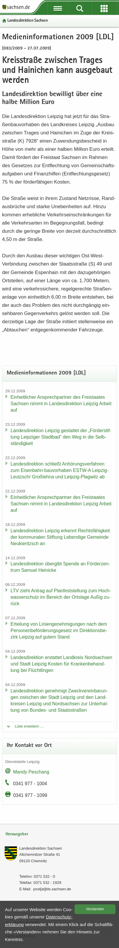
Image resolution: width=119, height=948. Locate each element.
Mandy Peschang (31, 771)
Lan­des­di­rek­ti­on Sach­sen (27, 20)
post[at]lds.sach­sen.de (52, 889)
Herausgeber (17, 834)
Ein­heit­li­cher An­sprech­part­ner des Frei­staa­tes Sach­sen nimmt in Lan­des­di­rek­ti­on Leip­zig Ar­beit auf (61, 404)
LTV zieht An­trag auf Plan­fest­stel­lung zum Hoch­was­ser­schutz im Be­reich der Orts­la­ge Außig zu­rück (61, 597)
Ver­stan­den (95, 909)
